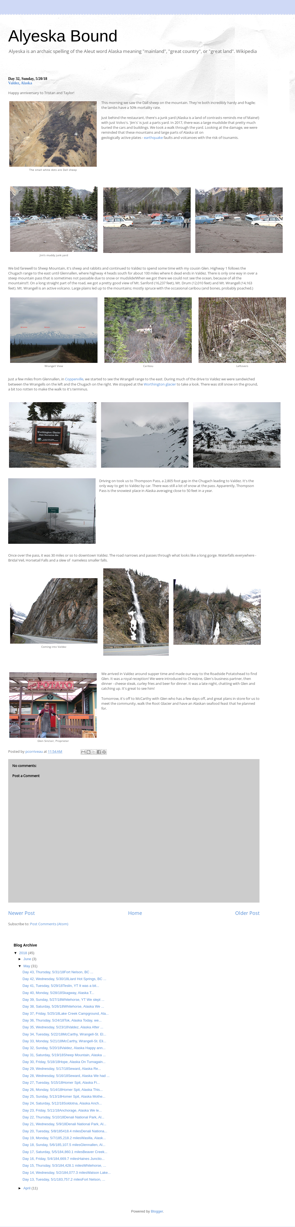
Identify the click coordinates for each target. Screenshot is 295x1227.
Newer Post (21, 913)
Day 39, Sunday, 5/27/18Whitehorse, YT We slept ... (63, 1000)
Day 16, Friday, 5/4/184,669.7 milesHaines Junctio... (63, 1159)
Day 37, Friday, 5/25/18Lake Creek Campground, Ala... (65, 1013)
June (27, 959)
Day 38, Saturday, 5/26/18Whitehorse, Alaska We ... (63, 1006)
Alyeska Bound (62, 36)
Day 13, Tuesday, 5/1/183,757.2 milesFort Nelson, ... (63, 1179)
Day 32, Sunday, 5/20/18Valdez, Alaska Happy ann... (63, 1048)
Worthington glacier (160, 384)
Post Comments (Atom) (49, 923)
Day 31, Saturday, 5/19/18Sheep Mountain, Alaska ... (64, 1055)
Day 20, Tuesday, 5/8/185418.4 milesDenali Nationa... (64, 1131)
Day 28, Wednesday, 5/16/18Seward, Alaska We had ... (66, 1076)
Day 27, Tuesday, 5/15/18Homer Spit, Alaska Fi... (61, 1082)
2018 (23, 953)
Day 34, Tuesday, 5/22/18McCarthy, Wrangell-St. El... (64, 1034)
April (27, 1188)
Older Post (247, 913)
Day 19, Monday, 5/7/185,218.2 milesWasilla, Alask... (64, 1138)
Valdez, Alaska (20, 83)
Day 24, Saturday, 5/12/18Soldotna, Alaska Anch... (62, 1103)
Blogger (157, 1211)
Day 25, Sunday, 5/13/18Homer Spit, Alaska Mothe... (63, 1096)
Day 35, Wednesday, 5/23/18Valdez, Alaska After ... (62, 1027)
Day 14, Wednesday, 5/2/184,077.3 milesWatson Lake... (66, 1173)
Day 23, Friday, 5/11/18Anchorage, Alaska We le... (62, 1110)
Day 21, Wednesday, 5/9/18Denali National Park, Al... (64, 1124)
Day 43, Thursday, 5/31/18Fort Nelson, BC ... (57, 972)
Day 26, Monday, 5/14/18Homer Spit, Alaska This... (62, 1090)
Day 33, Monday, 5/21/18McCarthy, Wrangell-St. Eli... (64, 1041)
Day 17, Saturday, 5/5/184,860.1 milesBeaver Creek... (64, 1152)
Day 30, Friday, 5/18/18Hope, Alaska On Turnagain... (63, 1062)
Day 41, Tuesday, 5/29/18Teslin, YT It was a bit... (60, 986)
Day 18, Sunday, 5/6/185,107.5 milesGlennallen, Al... (63, 1145)
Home (135, 913)
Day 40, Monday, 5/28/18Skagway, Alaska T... (58, 993)
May (27, 966)
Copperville (74, 379)
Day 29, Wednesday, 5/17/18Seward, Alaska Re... (61, 1069)
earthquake (154, 137)
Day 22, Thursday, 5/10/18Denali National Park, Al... (63, 1117)
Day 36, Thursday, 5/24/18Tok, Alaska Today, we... (62, 1020)
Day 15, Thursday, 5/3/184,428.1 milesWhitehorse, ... (64, 1165)
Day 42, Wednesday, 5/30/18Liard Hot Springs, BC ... (64, 979)
